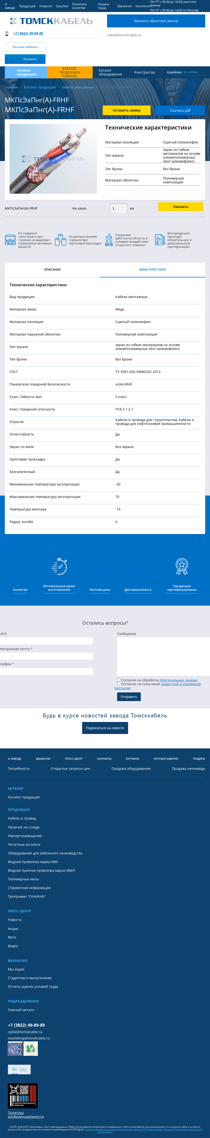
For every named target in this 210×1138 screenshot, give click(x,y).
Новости (45, 6)
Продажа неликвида (188, 769)
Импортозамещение (25, 836)
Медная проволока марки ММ (33, 862)
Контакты (143, 6)
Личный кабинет (25, 47)
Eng (23, 1069)
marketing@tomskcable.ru (29, 1038)
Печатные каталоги (24, 844)
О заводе (10, 6)
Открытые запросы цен (70, 769)
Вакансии (125, 6)
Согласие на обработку (157, 680)
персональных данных (179, 680)
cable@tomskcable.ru (124, 35)
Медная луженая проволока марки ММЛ (41, 870)
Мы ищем (16, 969)
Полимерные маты (23, 879)
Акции (13, 929)
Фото (12, 937)
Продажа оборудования (131, 769)
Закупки (62, 6)
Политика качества (79, 6)
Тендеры (199, 758)
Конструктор (144, 72)
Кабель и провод (22, 818)
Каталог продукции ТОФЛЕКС (69, 72)
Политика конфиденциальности (26, 1115)
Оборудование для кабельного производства (45, 853)
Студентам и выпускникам (29, 978)
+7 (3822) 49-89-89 (28, 33)
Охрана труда (103, 6)
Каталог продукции (24, 797)
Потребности (18, 769)
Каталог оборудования (110, 72)
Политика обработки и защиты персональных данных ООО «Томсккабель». (124, 1129)
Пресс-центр (74, 758)
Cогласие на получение (158, 686)
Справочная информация (29, 888)
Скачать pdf (180, 110)
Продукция (27, 6)
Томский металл (21, 1010)
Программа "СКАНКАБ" (27, 896)
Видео (13, 946)
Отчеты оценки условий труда (33, 987)
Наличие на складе (24, 827)
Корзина (21, 59)
